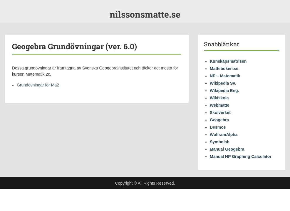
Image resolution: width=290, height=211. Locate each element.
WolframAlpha (224, 134)
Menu (10, 4)
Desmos (218, 127)
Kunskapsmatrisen (228, 61)
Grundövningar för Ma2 (38, 85)
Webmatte (219, 105)
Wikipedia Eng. (224, 90)
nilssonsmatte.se (145, 14)
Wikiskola (219, 98)
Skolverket (220, 112)
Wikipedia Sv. (223, 83)
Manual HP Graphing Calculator (240, 156)
